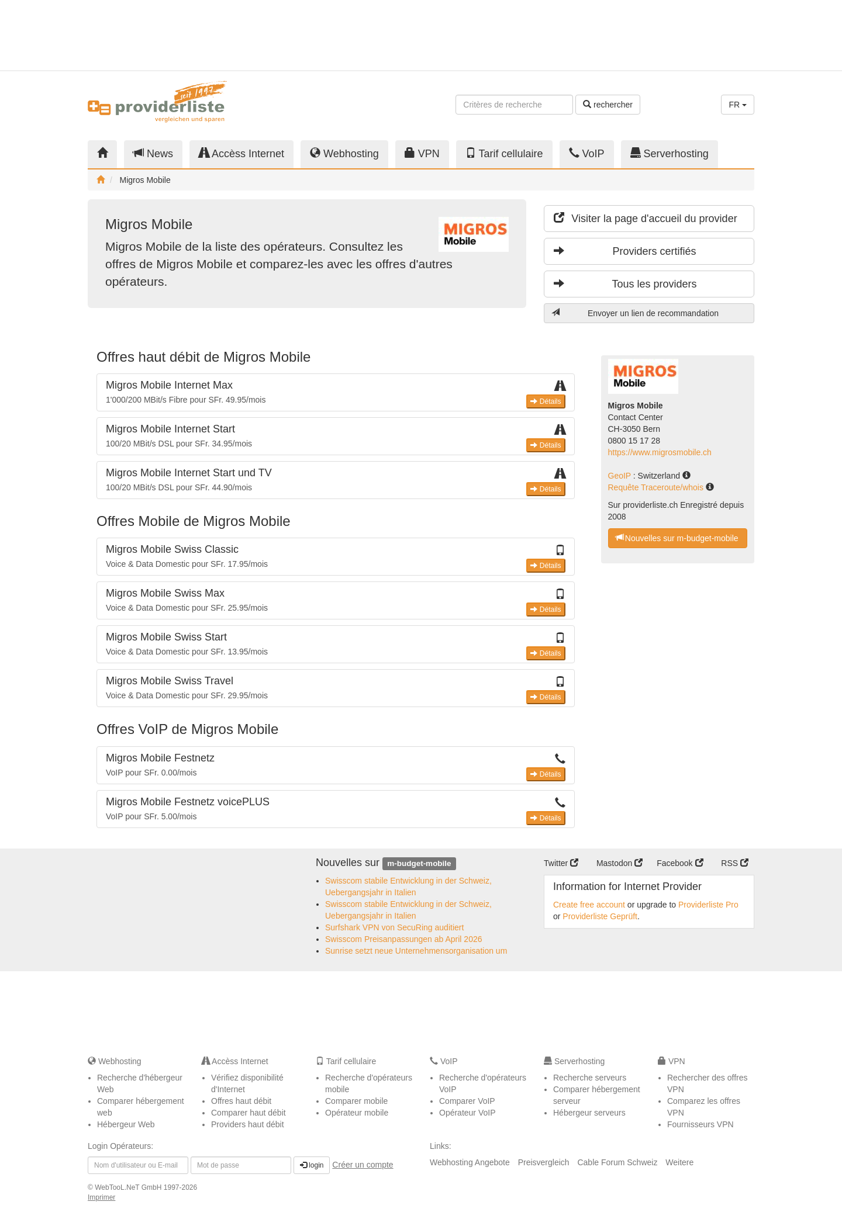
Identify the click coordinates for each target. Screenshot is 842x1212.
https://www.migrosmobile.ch (660, 452)
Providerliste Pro (708, 904)
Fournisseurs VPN (700, 1124)
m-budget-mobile (419, 863)
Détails (545, 401)
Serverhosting (669, 153)
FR (738, 104)
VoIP (587, 153)
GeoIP (620, 475)
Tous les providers (625, 284)
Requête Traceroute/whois (657, 487)
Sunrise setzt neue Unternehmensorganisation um (416, 950)
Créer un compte (362, 1164)
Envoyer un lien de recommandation (635, 313)
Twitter (561, 863)
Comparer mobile (356, 1101)
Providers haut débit (247, 1124)
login (312, 1165)
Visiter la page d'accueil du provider (645, 218)
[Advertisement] (649, 35)
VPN (422, 153)
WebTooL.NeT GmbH (129, 1187)
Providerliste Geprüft (600, 916)
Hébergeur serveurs (589, 1112)
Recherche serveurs (589, 1077)
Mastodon (619, 863)
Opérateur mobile (356, 1112)
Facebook (680, 863)
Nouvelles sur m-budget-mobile (677, 538)
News (153, 153)
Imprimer (101, 1197)
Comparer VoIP (467, 1101)
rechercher (608, 104)
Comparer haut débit (248, 1112)
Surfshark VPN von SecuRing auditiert (394, 927)
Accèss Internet (241, 153)
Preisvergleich (544, 1162)
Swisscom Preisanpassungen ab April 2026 (403, 939)
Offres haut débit (241, 1101)
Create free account (589, 904)
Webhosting (344, 153)
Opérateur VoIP (467, 1112)
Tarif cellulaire (504, 153)
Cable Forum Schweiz (617, 1162)
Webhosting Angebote (470, 1162)
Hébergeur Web (126, 1124)
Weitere (679, 1162)
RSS (734, 863)
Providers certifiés (625, 251)
